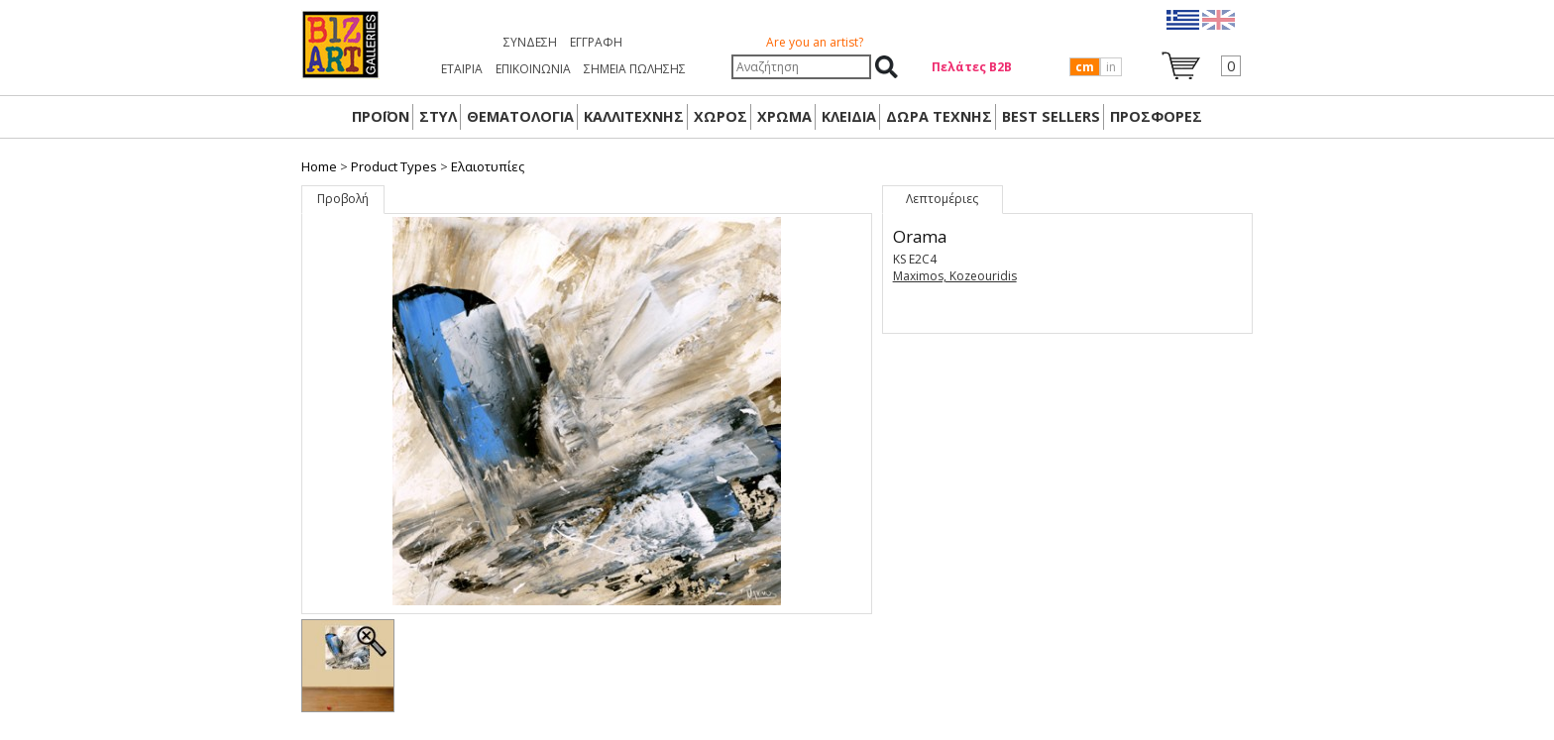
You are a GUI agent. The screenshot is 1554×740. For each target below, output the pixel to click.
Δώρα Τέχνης (939, 116)
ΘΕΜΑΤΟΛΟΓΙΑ (520, 116)
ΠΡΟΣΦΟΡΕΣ (1156, 116)
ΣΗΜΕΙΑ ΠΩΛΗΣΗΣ (635, 68)
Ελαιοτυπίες (487, 166)
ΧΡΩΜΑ (784, 116)
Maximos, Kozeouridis (955, 275)
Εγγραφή (596, 42)
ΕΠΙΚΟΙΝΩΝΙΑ (533, 68)
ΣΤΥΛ (438, 116)
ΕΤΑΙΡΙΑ (462, 68)
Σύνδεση (530, 42)
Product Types (394, 166)
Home (319, 166)
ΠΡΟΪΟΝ (380, 116)
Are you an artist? (814, 42)
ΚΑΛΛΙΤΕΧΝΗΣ (634, 116)
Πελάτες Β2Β (972, 66)
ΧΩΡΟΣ (720, 116)
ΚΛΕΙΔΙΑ (849, 116)
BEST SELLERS (1051, 116)
